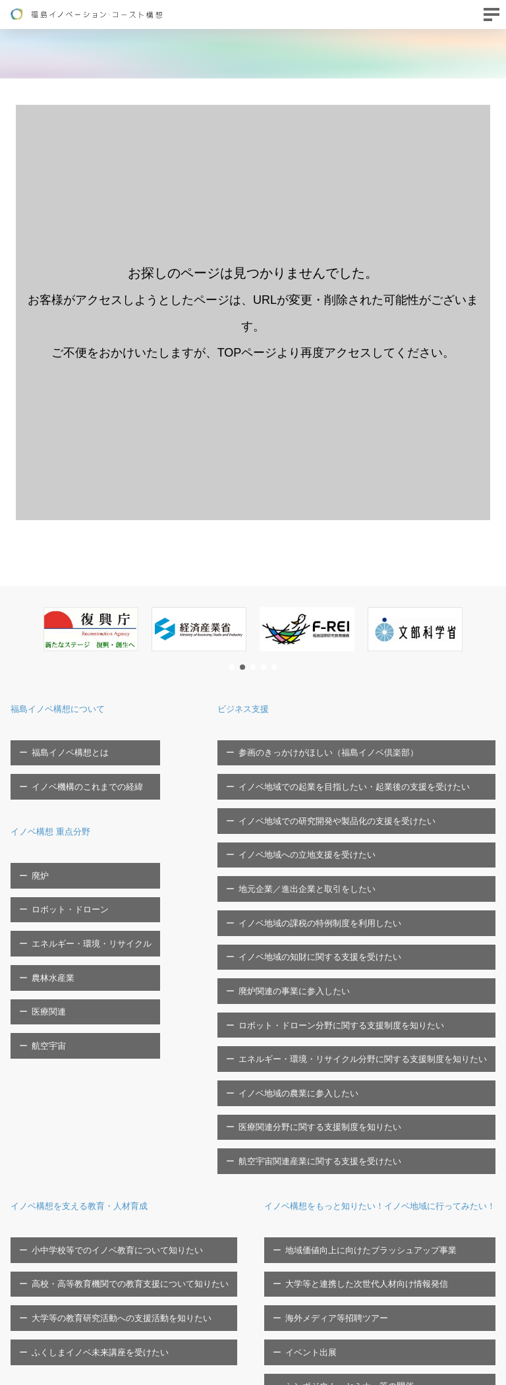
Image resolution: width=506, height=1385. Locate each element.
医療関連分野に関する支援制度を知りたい (328, 972)
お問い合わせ (36, 1338)
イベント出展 (49, 1266)
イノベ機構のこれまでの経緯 (79, 766)
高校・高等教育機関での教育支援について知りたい (122, 1088)
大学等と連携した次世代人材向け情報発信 (105, 1225)
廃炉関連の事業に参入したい (302, 890)
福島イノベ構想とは (62, 746)
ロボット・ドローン (62, 862)
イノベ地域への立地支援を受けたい (315, 807)
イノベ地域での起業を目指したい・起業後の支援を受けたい (362, 766)
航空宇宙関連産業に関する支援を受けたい (328, 992)
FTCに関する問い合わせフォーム (74, 1359)
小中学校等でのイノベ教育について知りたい (109, 1068)
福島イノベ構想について (68, 708)
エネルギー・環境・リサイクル (84, 882)
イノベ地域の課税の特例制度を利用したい (328, 849)
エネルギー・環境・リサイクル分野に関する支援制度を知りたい (371, 930)
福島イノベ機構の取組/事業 (411, 1225)
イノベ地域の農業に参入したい (307, 952)
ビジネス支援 (266, 708)
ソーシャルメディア (397, 1307)
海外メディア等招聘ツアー (75, 1246)
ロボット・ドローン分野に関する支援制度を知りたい (350, 910)
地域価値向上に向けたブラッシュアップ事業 (109, 1205)
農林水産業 (45, 903)
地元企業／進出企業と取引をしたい (315, 828)
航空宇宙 (41, 944)
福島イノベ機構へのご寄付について (426, 1246)
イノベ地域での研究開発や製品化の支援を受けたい (345, 787)
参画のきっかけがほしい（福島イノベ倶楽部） (337, 746)
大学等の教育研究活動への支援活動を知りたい (114, 1108)
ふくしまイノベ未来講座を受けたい (92, 1130)
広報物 (371, 1266)
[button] (232, 667)
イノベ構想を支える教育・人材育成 (95, 1030)
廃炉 (32, 841)
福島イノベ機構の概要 (398, 1167)
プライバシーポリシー (401, 1287)
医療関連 (41, 924)
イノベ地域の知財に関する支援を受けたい (328, 869)
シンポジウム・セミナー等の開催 (88, 1287)
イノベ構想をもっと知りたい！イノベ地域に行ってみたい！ (153, 1167)
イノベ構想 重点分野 (59, 804)
